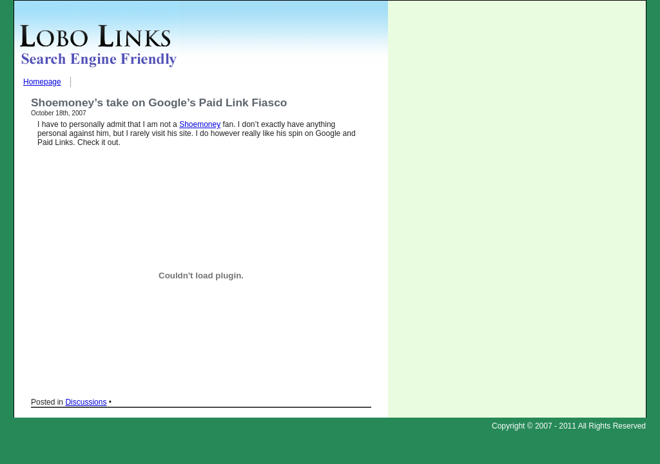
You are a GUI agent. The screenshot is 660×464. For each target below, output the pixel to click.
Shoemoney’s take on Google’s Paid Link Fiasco (159, 102)
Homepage (42, 81)
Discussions (85, 402)
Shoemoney (199, 124)
